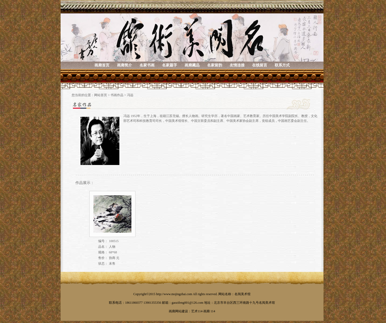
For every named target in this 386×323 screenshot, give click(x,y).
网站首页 (100, 95)
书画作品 (117, 95)
